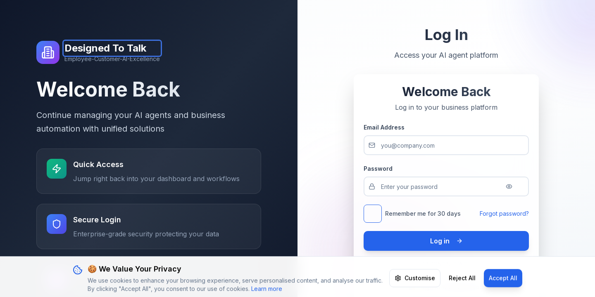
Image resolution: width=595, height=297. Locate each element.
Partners (420, 12)
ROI (366, 12)
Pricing (154, 12)
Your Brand (195, 12)
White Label (323, 223)
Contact (353, 223)
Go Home (270, 167)
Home (121, 12)
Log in (519, 12)
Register (557, 12)
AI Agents (311, 12)
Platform (249, 12)
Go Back (326, 167)
